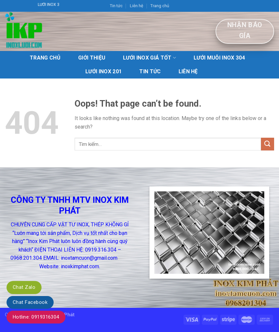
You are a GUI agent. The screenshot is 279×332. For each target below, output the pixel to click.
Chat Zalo (24, 287)
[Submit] (267, 144)
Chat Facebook (30, 302)
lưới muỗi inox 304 (219, 58)
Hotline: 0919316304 (36, 317)
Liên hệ (136, 5)
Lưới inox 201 (103, 71)
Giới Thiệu (91, 58)
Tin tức (116, 5)
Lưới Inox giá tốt (149, 58)
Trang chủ (159, 5)
